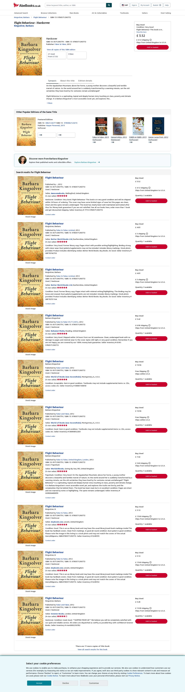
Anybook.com (57, 522)
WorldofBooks (57, 468)
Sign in (134, 5)
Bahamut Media (58, 331)
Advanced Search (21, 13)
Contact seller (50, 214)
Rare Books (74, 13)
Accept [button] (39, 683)
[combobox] (75, 5)
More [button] (50, 103)
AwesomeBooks (57, 193)
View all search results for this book (92, 649)
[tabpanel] (89, 94)
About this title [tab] (67, 80)
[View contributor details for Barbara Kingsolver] (24, 25)
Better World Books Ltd (61, 239)
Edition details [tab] (85, 80)
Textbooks (124, 13)
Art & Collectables (99, 13)
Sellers (145, 13)
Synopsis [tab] (52, 80)
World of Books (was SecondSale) (66, 377)
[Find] (109, 5)
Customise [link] (94, 683)
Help (167, 5)
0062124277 (50, 123)
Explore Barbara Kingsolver (87, 162)
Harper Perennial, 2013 (55, 125)
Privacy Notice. (134, 676)
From (56, 55)
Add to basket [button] (152, 47)
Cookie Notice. (52, 676)
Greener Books (57, 614)
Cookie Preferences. (135, 673)
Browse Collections (49, 13)
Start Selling (166, 13)
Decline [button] (65, 683)
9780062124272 (70, 123)
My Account (145, 5)
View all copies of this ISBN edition (61, 49)
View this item (141, 32)
